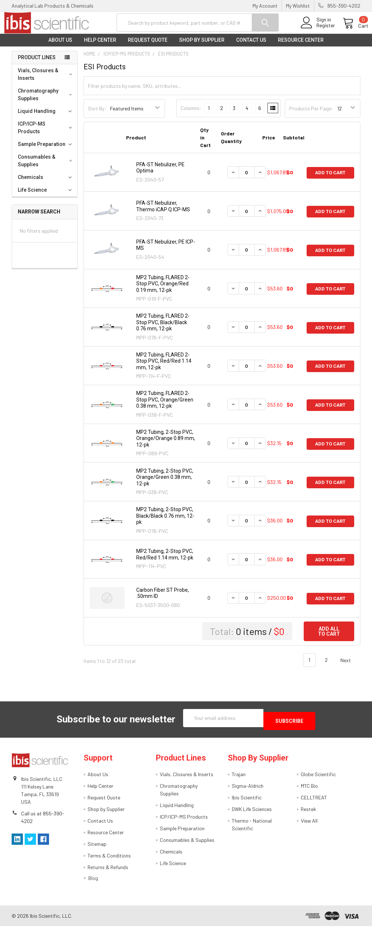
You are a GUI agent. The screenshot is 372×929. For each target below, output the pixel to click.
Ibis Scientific (247, 800)
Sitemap (97, 847)
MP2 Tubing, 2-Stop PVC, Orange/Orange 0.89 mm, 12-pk (165, 444)
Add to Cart (330, 178)
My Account (265, 6)
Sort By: (97, 114)
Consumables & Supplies (46, 166)
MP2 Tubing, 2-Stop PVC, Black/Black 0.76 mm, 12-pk (165, 521)
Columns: (191, 114)
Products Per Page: (311, 114)
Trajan (239, 777)
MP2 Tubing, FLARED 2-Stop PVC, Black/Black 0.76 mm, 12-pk (163, 328)
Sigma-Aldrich (247, 789)
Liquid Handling (46, 117)
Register (317, 29)
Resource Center (301, 46)
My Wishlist (298, 6)
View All (309, 823)
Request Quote (147, 46)
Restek (308, 812)
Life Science (46, 196)
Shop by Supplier (202, 46)
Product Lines (37, 63)
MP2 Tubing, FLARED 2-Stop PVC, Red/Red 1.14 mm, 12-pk (163, 367)
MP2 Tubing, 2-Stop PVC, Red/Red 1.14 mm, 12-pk (164, 560)
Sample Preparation (46, 150)
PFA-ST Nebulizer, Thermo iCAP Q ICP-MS (163, 212)
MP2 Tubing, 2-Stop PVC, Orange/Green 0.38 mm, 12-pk (164, 482)
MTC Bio (309, 789)
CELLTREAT (314, 800)
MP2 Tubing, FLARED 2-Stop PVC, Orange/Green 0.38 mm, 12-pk (164, 405)
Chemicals (46, 183)
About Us (60, 46)
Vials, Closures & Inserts (46, 80)
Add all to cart (329, 637)
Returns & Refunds (108, 870)
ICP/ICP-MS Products (46, 133)
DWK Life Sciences (252, 812)
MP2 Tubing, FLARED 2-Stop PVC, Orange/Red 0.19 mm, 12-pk (163, 289)
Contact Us (251, 46)
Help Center (100, 46)
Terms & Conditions (109, 858)
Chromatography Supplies (46, 100)
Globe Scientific (318, 777)
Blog (93, 881)
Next (349, 666)
